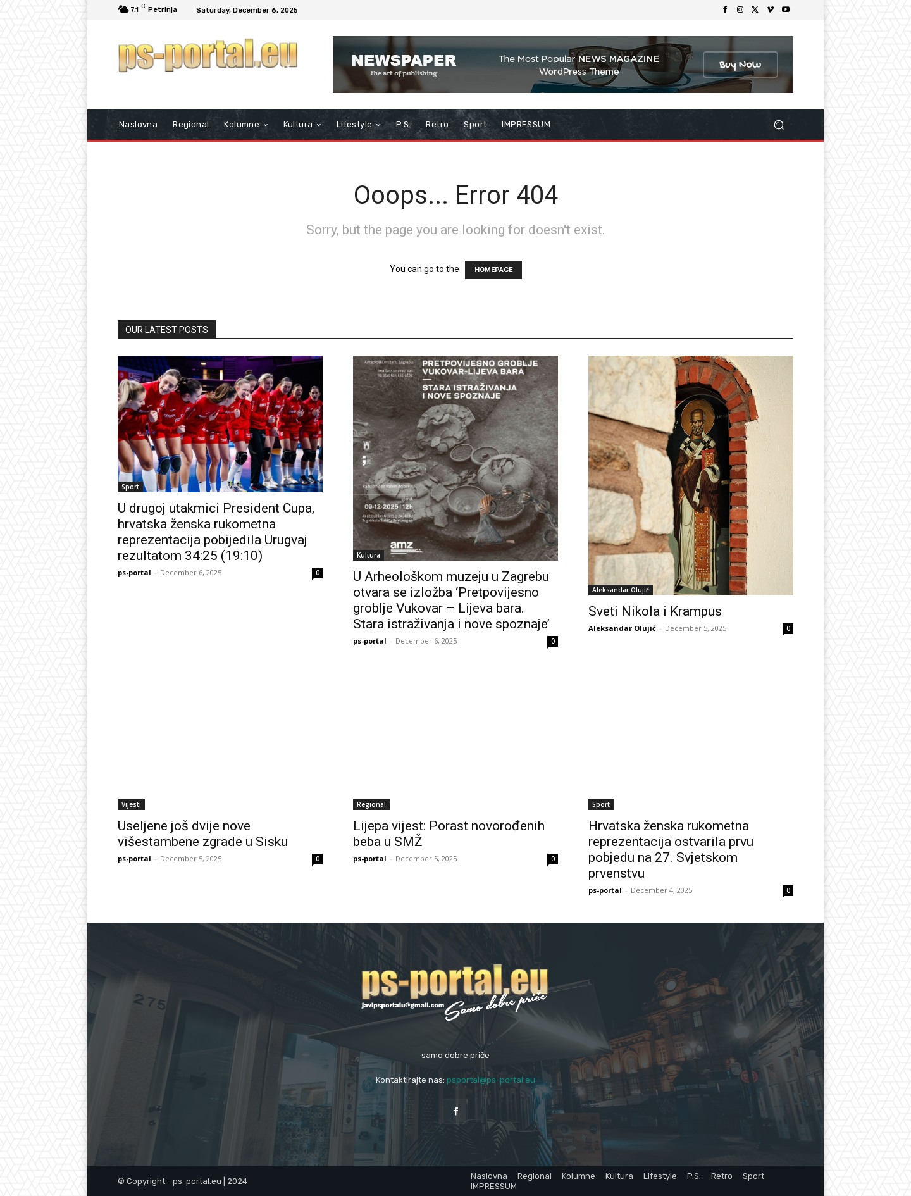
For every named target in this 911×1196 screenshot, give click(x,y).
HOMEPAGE (493, 270)
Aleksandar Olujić (620, 589)
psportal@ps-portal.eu (491, 1080)
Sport (130, 486)
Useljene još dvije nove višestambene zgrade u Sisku (203, 833)
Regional (371, 804)
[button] (778, 125)
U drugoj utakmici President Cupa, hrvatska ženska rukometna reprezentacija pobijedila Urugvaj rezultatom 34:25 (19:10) (216, 532)
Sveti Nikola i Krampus (655, 611)
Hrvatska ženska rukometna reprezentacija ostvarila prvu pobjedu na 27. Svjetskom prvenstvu (670, 849)
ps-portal (134, 572)
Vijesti (131, 804)
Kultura (368, 555)
